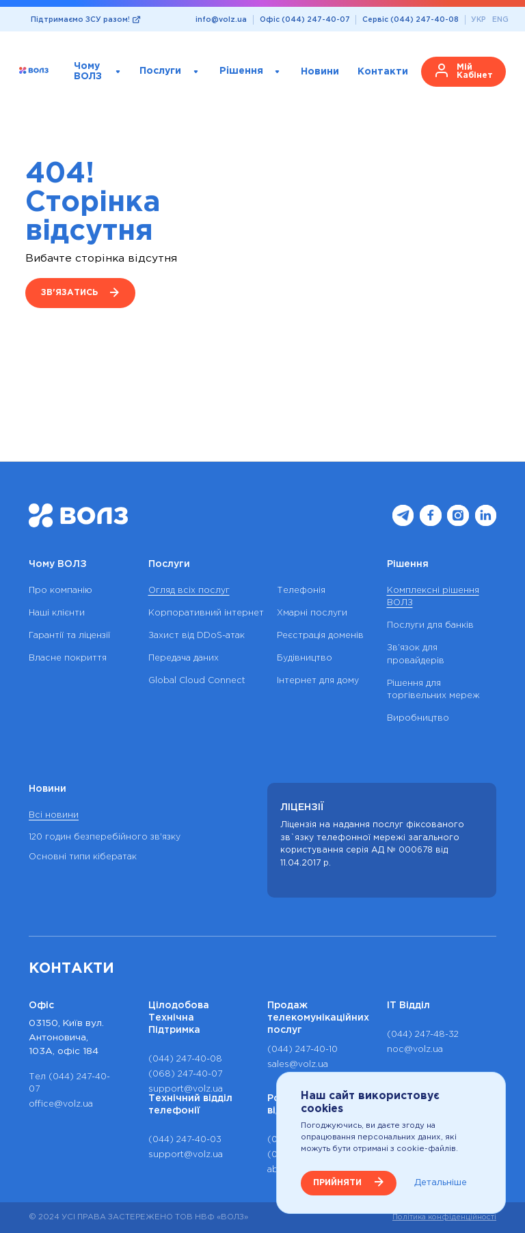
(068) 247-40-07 (185, 1074)
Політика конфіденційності (444, 1217)
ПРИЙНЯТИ (337, 1183)
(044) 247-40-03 (184, 1140)
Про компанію (60, 590)
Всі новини (54, 815)
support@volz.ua (185, 1089)
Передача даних (183, 658)
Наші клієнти (57, 613)
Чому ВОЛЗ (88, 71)
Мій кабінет (475, 71)
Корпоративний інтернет (206, 613)
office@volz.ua (61, 1104)
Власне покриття (68, 658)
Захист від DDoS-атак (196, 635)
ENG (500, 19)
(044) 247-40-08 (185, 1059)
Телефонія (301, 590)
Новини (320, 71)
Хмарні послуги (312, 613)
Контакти (383, 71)
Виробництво (418, 718)
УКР (478, 19)
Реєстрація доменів (320, 635)
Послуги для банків (430, 625)
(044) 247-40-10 (302, 1049)
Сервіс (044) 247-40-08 (410, 19)
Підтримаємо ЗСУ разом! (80, 19)
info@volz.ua (221, 19)
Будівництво (304, 658)
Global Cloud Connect (196, 680)
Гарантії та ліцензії (69, 635)
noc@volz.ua (415, 1049)
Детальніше (440, 1182)
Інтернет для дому (318, 680)
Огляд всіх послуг (189, 590)
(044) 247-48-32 (423, 1034)
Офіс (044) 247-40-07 (305, 19)
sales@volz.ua (297, 1064)
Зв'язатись (69, 292)
